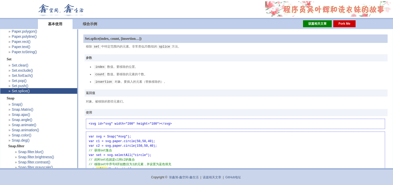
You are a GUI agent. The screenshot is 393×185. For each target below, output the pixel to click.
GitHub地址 (233, 177)
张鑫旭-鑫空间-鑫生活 (184, 177)
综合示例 (90, 24)
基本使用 (55, 24)
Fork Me (344, 23)
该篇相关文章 (317, 23)
